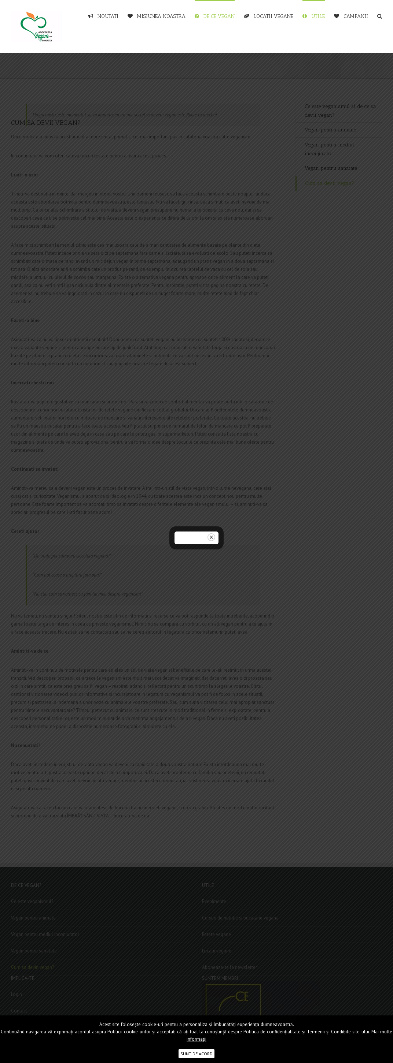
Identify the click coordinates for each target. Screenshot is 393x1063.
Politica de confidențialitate (272, 1032)
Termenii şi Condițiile (329, 1032)
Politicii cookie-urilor (129, 1032)
